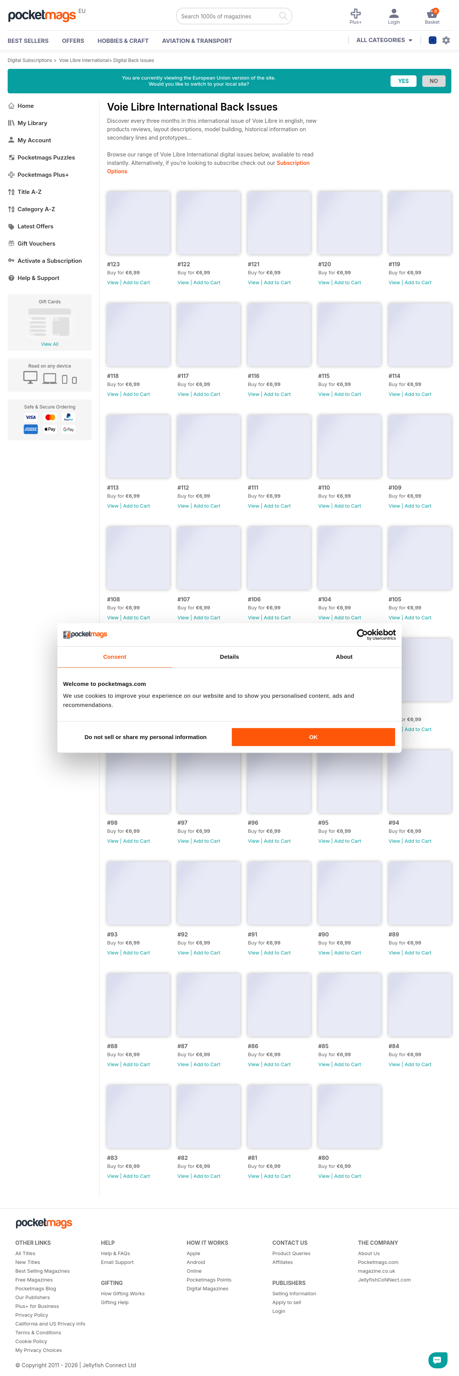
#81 (252, 1158)
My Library (27, 123)
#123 (113, 264)
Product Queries (291, 1253)
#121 (253, 264)
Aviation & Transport (197, 40)
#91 (252, 934)
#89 (394, 934)
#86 (253, 1046)
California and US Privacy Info (50, 1324)
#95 (323, 822)
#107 (183, 599)
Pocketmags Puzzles (41, 157)
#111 (253, 487)
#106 (254, 599)
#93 (112, 934)
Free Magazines (34, 1280)
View (113, 282)
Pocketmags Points (209, 1280)
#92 (182, 934)
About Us (369, 1253)
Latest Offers (31, 226)
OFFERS (73, 40)
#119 (394, 264)
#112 (183, 487)
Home (21, 105)
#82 (182, 1158)
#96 (253, 822)
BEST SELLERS (28, 40)
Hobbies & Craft (123, 40)
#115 (324, 376)
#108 (113, 599)
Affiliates (282, 1262)
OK (313, 737)
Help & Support (33, 278)
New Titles (27, 1262)
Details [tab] (229, 656)
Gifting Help (115, 1302)
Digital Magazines (207, 1288)
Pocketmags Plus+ (38, 174)
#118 (113, 376)
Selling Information (294, 1293)
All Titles (25, 1253)
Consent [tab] (115, 656)
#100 (395, 711)
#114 (394, 376)
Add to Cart (136, 282)
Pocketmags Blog (35, 1288)
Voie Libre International (84, 60)
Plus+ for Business (37, 1306)
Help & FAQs (115, 1253)
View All (49, 344)
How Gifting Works (123, 1293)
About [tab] (344, 656)
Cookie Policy (31, 1341)
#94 (394, 822)
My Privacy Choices (38, 1350)
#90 (323, 934)
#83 (112, 1158)
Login (278, 1311)
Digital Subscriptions (30, 60)
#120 (324, 264)
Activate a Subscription (45, 260)
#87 (182, 1046)
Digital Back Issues (133, 60)
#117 (183, 376)
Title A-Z (25, 191)
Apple (193, 1253)
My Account (29, 140)
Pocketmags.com (378, 1262)
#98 (112, 822)
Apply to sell (286, 1302)
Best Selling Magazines (42, 1271)
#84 (394, 1046)
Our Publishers (32, 1297)
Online (194, 1271)
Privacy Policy (31, 1315)
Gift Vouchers (31, 243)
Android (196, 1262)
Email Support (117, 1262)
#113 (113, 487)
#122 (183, 264)
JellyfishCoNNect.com (384, 1280)
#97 (182, 822)
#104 (324, 599)
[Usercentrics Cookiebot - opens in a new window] (362, 634)
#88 (112, 1046)
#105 (395, 599)
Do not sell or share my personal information (146, 737)
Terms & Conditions (38, 1332)
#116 (253, 376)
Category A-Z (31, 209)
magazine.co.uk (376, 1271)
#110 (324, 487)
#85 (323, 1046)
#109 (395, 487)
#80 (323, 1158)
